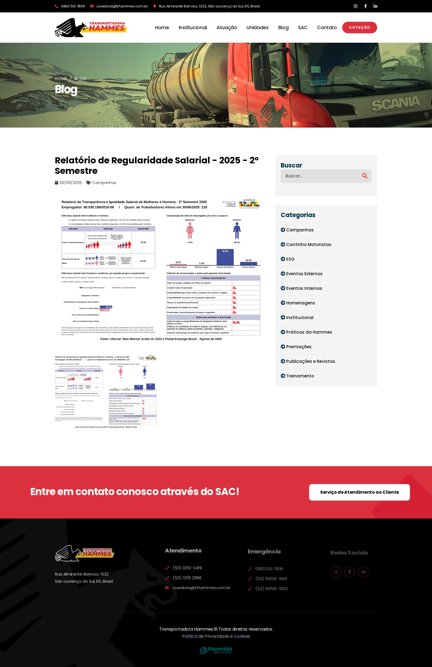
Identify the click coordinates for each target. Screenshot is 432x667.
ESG (290, 259)
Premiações (299, 347)
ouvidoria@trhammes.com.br (122, 6)
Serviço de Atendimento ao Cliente (359, 492)
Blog (283, 27)
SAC (302, 27)
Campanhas (300, 230)
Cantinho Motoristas (308, 244)
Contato (327, 27)
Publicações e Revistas (310, 361)
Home (162, 27)
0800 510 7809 (73, 6)
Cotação (359, 27)
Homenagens (300, 303)
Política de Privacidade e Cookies (216, 636)
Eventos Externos (304, 274)
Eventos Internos (304, 288)
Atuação (227, 27)
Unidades (257, 27)
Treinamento (300, 376)
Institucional (193, 27)
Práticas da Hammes (309, 332)
